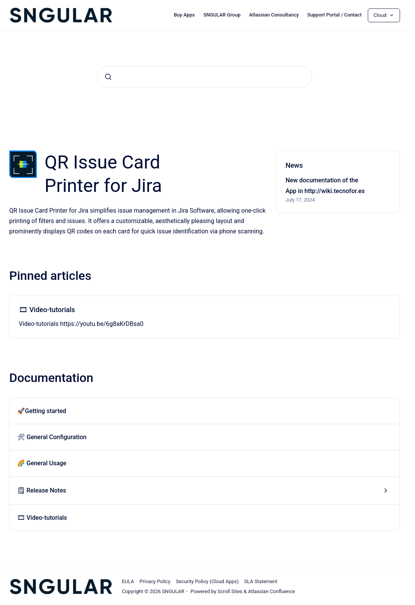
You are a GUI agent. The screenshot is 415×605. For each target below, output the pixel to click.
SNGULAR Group (222, 15)
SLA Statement (260, 581)
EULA (128, 581)
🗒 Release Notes (41, 490)
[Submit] (108, 77)
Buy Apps (184, 15)
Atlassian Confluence (271, 591)
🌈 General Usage (41, 463)
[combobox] (205, 76)
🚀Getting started (41, 411)
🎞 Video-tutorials (47, 310)
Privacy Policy (155, 581)
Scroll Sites (230, 591)
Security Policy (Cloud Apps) (207, 581)
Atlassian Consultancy (274, 15)
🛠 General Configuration (51, 437)
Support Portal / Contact (334, 15)
